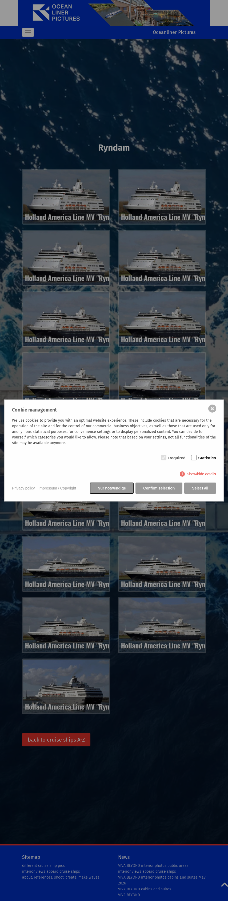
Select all (200, 488)
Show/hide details (201, 474)
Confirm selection (159, 488)
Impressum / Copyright (57, 488)
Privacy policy (23, 488)
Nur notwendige (112, 488)
